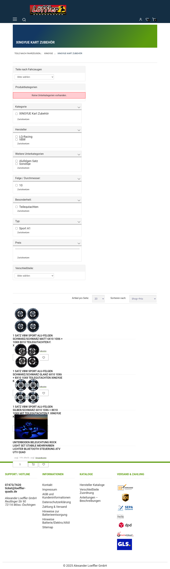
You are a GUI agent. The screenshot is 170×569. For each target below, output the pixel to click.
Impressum (49, 489)
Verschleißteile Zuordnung (89, 491)
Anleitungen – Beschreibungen (90, 499)
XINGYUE (48, 53)
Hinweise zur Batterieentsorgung (54, 513)
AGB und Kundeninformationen (56, 496)
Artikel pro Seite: (80, 298)
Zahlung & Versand (54, 506)
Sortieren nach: (118, 298)
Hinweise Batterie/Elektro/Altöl (56, 521)
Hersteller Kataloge (92, 485)
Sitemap (47, 527)
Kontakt (47, 485)
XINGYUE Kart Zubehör (69, 53)
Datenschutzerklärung (56, 502)
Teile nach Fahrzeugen (27, 53)
